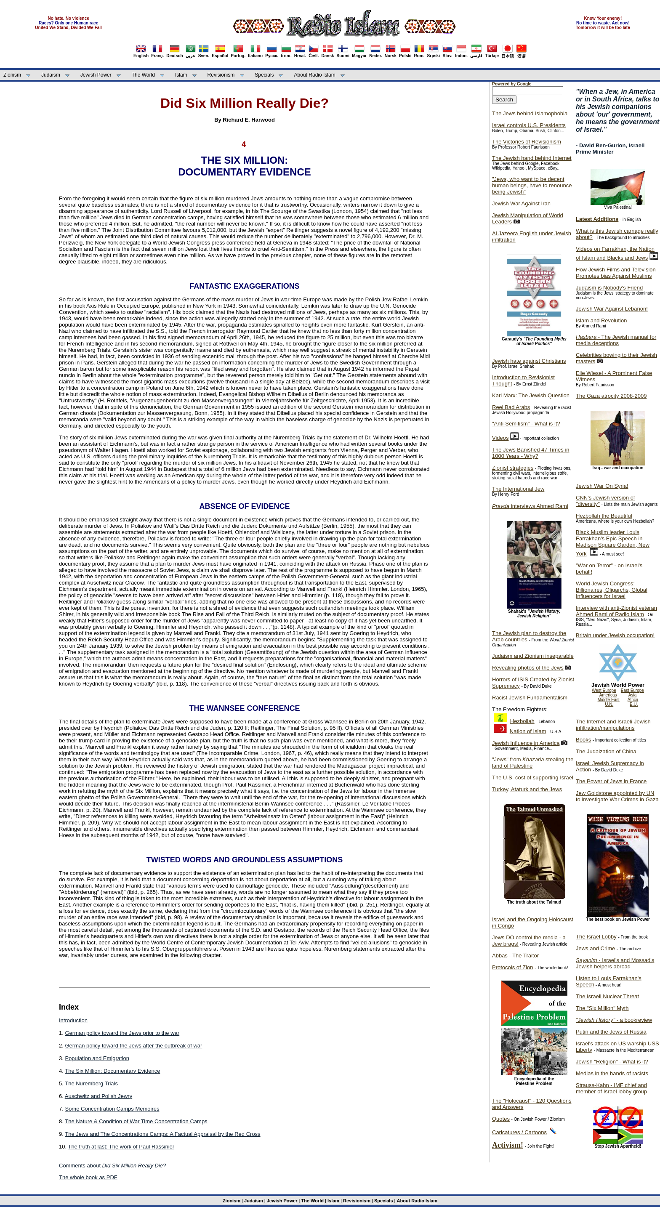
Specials (264, 75)
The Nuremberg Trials (91, 1083)
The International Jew (518, 489)
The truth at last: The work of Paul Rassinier (121, 1146)
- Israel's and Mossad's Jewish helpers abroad (615, 963)
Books (583, 739)
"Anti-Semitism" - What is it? (526, 423)
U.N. (609, 704)
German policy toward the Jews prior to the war (122, 1033)
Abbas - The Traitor (515, 955)
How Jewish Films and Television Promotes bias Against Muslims (616, 272)
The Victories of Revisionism (526, 141)
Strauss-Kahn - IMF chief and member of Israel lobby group (611, 1088)
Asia (632, 695)
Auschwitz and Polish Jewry (98, 1096)
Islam (181, 75)
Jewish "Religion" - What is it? (612, 1061)
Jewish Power (96, 75)
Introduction (73, 1020)
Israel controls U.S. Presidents (529, 125)
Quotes (501, 1119)
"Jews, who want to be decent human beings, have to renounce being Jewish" (532, 185)
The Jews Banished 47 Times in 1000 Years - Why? (531, 453)
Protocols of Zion (512, 967)
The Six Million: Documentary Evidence (112, 1071)
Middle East (609, 699)
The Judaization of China (606, 751)
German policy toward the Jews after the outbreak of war (133, 1045)
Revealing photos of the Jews (528, 668)
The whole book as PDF (88, 1177)
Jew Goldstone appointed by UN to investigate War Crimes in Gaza (617, 796)
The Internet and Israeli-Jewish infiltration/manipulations (613, 724)
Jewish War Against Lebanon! (612, 309)
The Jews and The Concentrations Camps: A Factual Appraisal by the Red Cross (162, 1134)
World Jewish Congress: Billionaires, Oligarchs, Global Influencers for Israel (611, 589)
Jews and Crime (595, 948)
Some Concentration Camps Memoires (112, 1109)
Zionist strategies (512, 468)
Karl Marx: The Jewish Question (531, 395)
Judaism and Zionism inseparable (533, 656)
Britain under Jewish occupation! (615, 635)
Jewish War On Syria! (602, 486)
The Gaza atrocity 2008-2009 (611, 396)
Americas (608, 695)
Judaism (50, 75)
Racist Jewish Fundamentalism (529, 697)
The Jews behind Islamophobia (529, 113)
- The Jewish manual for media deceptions (616, 340)
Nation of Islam (528, 731)
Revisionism (221, 75)
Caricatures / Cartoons (519, 1132)
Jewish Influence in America (525, 743)
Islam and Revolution (601, 320)
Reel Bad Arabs (511, 407)
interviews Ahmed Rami (530, 506)
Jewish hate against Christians (529, 361)
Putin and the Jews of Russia (611, 1032)
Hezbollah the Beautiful (604, 516)
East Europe (632, 690)
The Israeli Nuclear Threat (607, 996)
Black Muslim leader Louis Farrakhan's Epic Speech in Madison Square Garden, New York (612, 543)
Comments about (112, 1165)
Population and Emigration (97, 1058)
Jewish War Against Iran (521, 203)
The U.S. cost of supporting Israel (532, 777)
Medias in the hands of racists (612, 1073)
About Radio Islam (314, 75)
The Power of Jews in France (611, 781)
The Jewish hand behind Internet (532, 158)
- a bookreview (614, 1020)
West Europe (604, 690)
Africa (633, 699)
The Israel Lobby (596, 936)
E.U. (634, 704)
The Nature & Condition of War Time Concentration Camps (136, 1121)
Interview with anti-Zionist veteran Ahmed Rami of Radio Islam (616, 611)
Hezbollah (522, 721)
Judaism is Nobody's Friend (609, 287)
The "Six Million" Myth (602, 1008)
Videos (500, 438)
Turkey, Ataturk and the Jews (527, 789)
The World (143, 75)
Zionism (12, 75)
